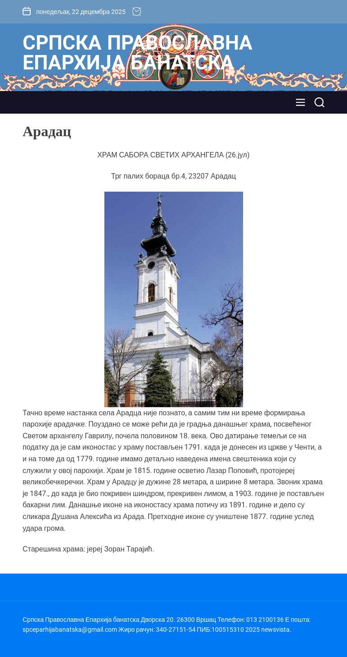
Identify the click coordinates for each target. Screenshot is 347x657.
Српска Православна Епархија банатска (138, 53)
